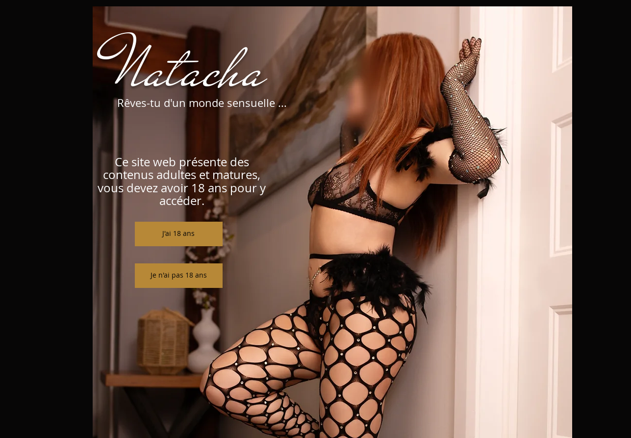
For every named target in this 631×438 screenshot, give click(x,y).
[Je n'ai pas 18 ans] (179, 275)
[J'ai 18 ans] (179, 234)
